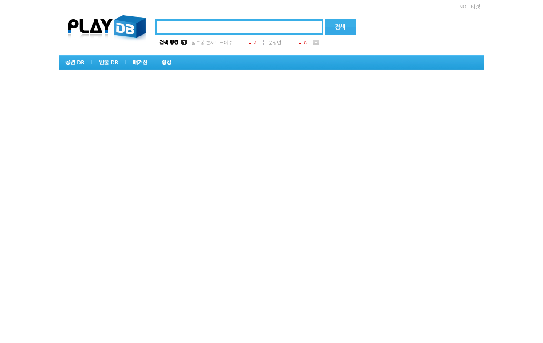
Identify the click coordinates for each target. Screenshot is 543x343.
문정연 (274, 42)
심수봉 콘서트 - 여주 (212, 42)
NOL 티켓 (469, 6)
